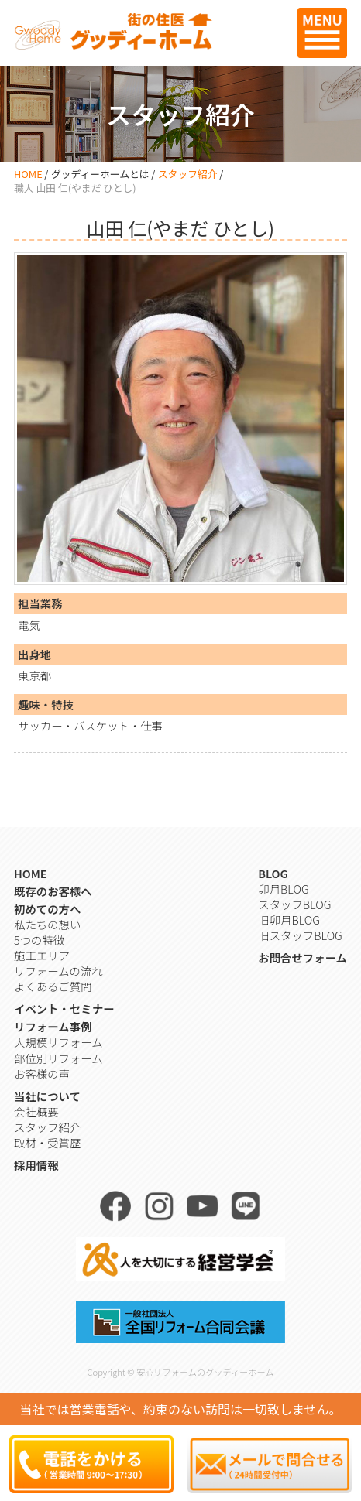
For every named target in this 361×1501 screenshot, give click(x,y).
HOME (28, 173)
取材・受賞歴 (47, 1142)
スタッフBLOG (294, 904)
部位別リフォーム (58, 1058)
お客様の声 (42, 1073)
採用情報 (36, 1165)
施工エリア (42, 955)
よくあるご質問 (53, 986)
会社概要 (36, 1111)
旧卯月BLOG (289, 919)
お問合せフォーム (302, 957)
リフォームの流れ (58, 970)
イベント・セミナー (64, 1008)
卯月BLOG (283, 888)
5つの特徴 (39, 940)
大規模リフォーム (58, 1042)
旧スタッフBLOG (300, 935)
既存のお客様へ (53, 891)
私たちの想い (47, 924)
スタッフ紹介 (188, 173)
